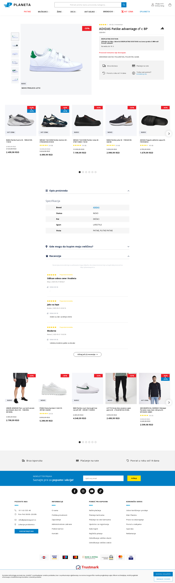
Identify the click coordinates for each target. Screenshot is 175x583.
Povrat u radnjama (134, 524)
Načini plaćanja (95, 510)
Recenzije (55, 256)
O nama (55, 510)
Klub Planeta (131, 515)
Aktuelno (89, 11)
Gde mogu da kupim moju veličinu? (71, 246)
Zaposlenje (56, 519)
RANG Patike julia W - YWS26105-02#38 (119, 141)
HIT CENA (127, 11)
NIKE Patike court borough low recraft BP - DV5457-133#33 (85, 409)
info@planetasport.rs (27, 520)
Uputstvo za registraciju (99, 524)
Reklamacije (131, 533)
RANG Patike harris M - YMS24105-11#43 (19, 141)
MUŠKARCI (43, 11)
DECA (73, 11)
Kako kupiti (93, 529)
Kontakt (55, 533)
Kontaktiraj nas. (141, 74)
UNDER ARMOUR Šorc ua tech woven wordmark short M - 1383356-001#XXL (20, 410)
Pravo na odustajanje (135, 519)
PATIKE (27, 11)
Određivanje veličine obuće (100, 538)
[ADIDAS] (162, 29)
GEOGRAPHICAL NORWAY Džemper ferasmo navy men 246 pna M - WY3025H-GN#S (153, 410)
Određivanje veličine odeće (100, 542)
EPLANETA (145, 11)
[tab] (87, 191)
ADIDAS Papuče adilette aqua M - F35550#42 (153, 141)
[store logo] (17, 5)
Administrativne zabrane (62, 524)
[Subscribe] (134, 478)
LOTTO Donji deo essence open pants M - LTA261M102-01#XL (119, 409)
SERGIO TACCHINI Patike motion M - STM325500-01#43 (54, 141)
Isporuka (129, 529)
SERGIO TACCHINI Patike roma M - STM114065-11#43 (86, 141)
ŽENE (59, 11)
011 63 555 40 (25, 510)
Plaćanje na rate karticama (100, 519)
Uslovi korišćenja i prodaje (137, 510)
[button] (157, 5)
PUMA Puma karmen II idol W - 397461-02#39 (51, 409)
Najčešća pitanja (95, 533)
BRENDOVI (108, 11)
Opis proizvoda (58, 190)
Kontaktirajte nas (26, 531)
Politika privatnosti (59, 515)
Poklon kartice (57, 529)
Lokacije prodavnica (26, 524)
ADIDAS (96, 207)
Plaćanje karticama (96, 515)
